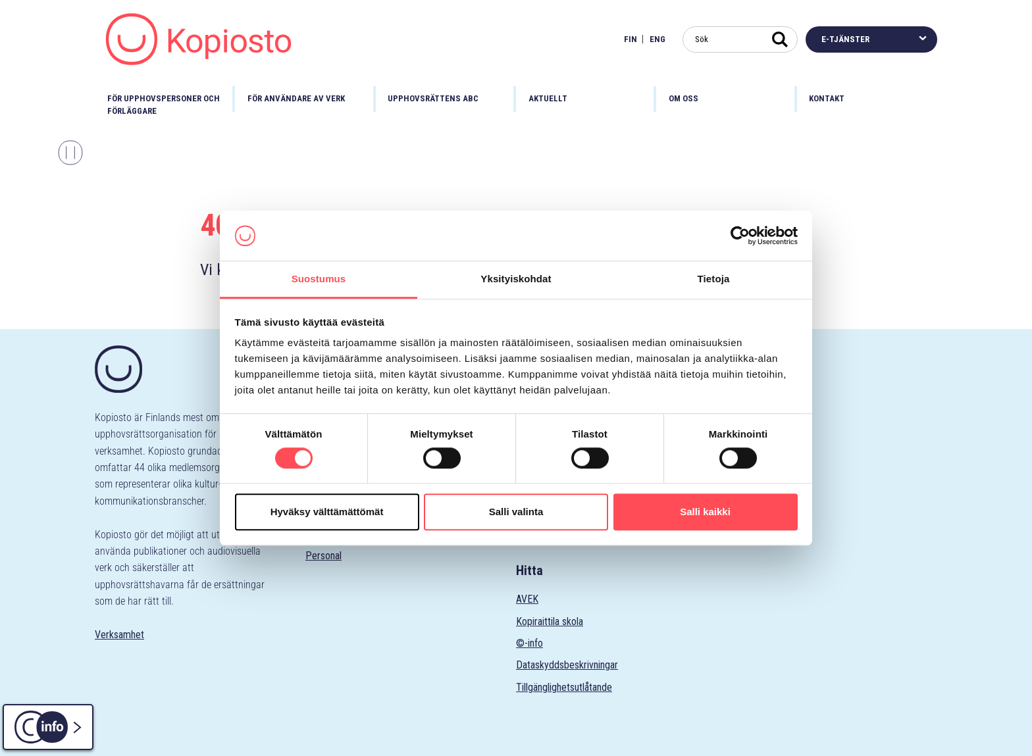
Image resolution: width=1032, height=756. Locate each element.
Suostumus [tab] (319, 279)
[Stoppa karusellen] (70, 152)
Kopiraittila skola (549, 621)
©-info (529, 643)
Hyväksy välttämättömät (327, 511)
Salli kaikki (705, 511)
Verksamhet (119, 634)
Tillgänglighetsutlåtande (564, 687)
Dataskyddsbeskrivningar (567, 665)
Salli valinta (516, 511)
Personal (323, 555)
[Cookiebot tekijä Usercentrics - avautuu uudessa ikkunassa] (740, 235)
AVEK (527, 599)
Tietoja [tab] (714, 279)
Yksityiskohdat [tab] (515, 279)
